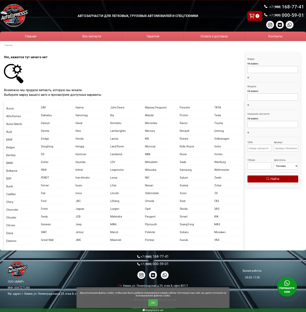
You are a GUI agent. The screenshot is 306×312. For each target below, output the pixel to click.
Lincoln (114, 193)
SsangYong (187, 224)
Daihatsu (46, 115)
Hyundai (80, 162)
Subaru (184, 232)
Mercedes (151, 123)
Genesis (46, 224)
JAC (78, 201)
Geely (44, 216)
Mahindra (116, 216)
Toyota (218, 123)
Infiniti (79, 169)
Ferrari (45, 185)
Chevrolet (12, 209)
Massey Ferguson (156, 107)
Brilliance (11, 170)
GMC (44, 232)
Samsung (186, 169)
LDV (112, 162)
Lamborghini (118, 130)
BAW (9, 139)
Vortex (218, 154)
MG (147, 138)
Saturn (184, 177)
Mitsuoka (150, 169)
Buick (9, 186)
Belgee (10, 147)
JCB (78, 216)
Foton (44, 208)
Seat (183, 201)
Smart (184, 216)
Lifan (113, 185)
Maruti (114, 232)
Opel (148, 208)
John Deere (117, 107)
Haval (79, 123)
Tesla (217, 115)
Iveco (79, 193)
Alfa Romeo (13, 116)
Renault (184, 130)
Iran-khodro (83, 177)
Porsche (185, 107)
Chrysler (11, 217)
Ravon (184, 123)
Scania (184, 185)
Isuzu (79, 185)
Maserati (115, 239)
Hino (78, 130)
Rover (183, 154)
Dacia (9, 233)
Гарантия (153, 36)
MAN (113, 224)
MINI (147, 154)
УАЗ (216, 239)
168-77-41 (286, 7)
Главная (30, 36)
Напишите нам (287, 286)
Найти (272, 179)
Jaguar (80, 208)
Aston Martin (14, 124)
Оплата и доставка (214, 36)
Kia (112, 115)
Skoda (184, 208)
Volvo (217, 146)
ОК (153, 302)
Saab (183, 162)
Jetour (80, 232)
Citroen (10, 225)
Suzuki (184, 239)
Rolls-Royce (187, 146)
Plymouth (151, 224)
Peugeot (150, 216)
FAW (43, 169)
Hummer (81, 154)
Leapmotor (117, 169)
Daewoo (11, 240)
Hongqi (80, 146)
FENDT (45, 177)
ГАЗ (216, 201)
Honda (80, 138)
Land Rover (117, 146)
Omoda (149, 201)
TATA (217, 107)
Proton (184, 115)
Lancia (114, 138)
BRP (9, 178)
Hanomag (82, 115)
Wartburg (220, 162)
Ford (43, 201)
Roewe (184, 138)
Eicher (45, 162)
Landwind (116, 154)
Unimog (219, 130)
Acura (10, 108)
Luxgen (114, 208)
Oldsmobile (152, 193)
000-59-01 (286, 15)
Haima (80, 107)
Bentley (11, 155)
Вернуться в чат (153, 310)
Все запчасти (91, 36)
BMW (9, 163)
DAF (43, 107)
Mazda (149, 115)
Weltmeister (221, 169)
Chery (9, 202)
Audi (9, 131)
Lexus (113, 177)
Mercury (150, 130)
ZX (216, 193)
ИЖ (216, 216)
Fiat (43, 193)
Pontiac (149, 239)
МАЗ (217, 224)
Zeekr (217, 177)
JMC (78, 239)
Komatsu (115, 123)
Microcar (150, 146)
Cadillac (11, 194)
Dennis (45, 130)
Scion (183, 193)
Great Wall (47, 239)
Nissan (149, 185)
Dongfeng (47, 146)
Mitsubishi (151, 162)
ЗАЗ (216, 208)
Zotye (217, 185)
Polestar (150, 232)
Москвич (220, 232)
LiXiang (114, 201)
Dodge (45, 138)
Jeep (79, 224)
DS (42, 154)
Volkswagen (221, 138)
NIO (147, 177)
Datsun (45, 123)
